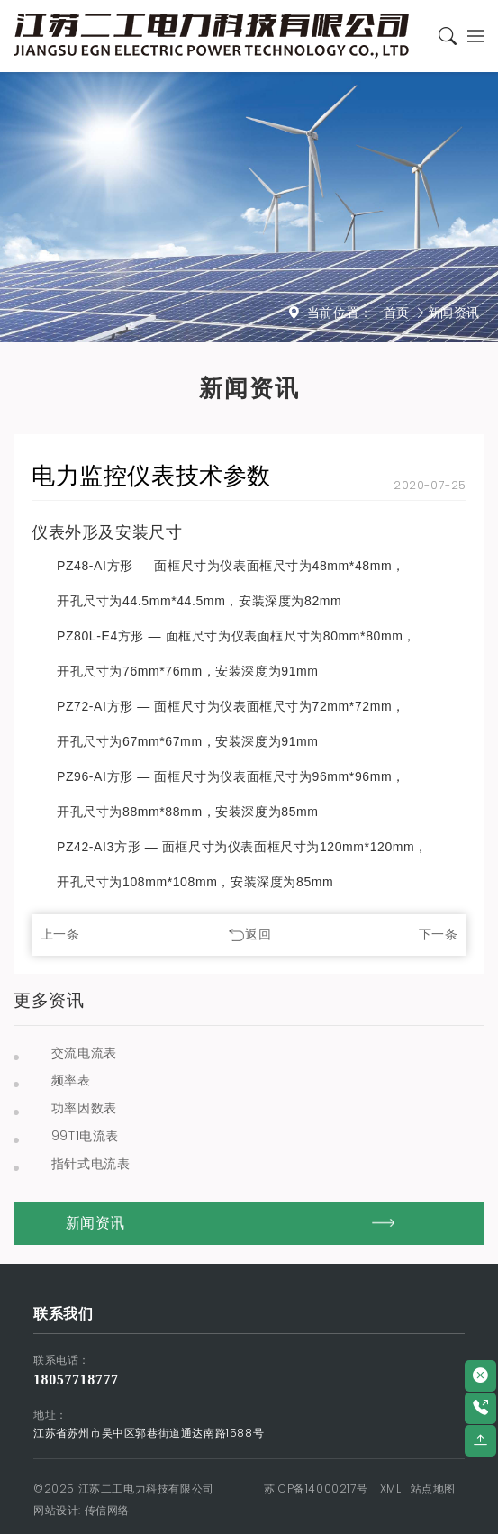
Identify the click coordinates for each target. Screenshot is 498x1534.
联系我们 (63, 1313)
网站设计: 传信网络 (81, 1510)
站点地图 (433, 1488)
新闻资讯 (454, 313)
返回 (258, 934)
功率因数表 (84, 1108)
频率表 (71, 1080)
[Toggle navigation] (471, 36)
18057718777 (76, 1379)
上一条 (60, 934)
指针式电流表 (91, 1164)
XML (391, 1488)
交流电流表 (84, 1053)
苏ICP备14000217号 (315, 1488)
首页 (397, 313)
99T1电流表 (85, 1136)
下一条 (438, 934)
